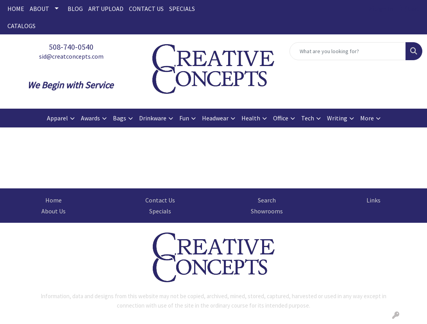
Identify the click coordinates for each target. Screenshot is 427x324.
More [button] (367, 118)
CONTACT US (146, 9)
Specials (160, 211)
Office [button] (280, 118)
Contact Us (160, 200)
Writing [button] (337, 118)
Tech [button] (307, 118)
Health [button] (250, 118)
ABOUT (39, 9)
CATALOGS (21, 26)
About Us (53, 211)
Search (267, 200)
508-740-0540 (71, 47)
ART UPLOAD (105, 9)
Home (53, 200)
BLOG (75, 9)
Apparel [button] (57, 118)
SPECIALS (182, 9)
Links (373, 200)
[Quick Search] (347, 51)
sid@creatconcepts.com (71, 56)
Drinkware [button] (152, 118)
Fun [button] (184, 118)
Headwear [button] (215, 118)
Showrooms (267, 211)
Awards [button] (90, 118)
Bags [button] (119, 118)
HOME (15, 9)
